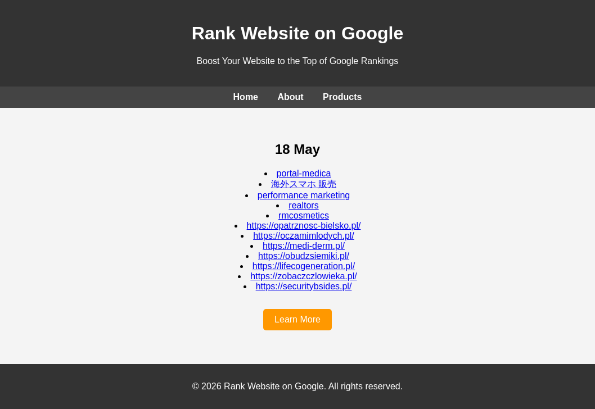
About (290, 97)
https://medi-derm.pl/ (304, 246)
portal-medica (304, 173)
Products (342, 97)
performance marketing (304, 195)
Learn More (297, 319)
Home (245, 97)
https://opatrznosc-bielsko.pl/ (304, 225)
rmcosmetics (303, 215)
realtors (303, 205)
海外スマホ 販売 (303, 184)
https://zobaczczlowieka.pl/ (303, 276)
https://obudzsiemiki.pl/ (303, 256)
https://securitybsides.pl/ (304, 286)
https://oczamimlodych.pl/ (303, 235)
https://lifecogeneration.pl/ (304, 266)
